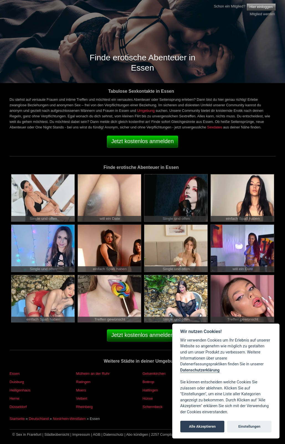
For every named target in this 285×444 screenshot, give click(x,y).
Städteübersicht (56, 434)
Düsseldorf (18, 407)
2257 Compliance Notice (171, 434)
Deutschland (39, 419)
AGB (96, 434)
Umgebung (146, 111)
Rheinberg (84, 407)
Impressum (81, 434)
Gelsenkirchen (154, 373)
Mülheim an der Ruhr (93, 373)
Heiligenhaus (20, 390)
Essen (15, 373)
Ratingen (83, 382)
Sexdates (214, 127)
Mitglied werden (262, 14)
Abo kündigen (137, 434)
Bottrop (148, 382)
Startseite (17, 419)
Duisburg (17, 382)
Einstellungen (249, 426)
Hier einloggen (261, 7)
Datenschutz (113, 434)
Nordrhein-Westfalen (69, 419)
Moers (81, 390)
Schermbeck (153, 407)
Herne (14, 398)
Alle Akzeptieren (202, 426)
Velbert (81, 398)
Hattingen (150, 390)
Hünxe (148, 398)
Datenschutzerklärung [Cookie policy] (200, 370)
